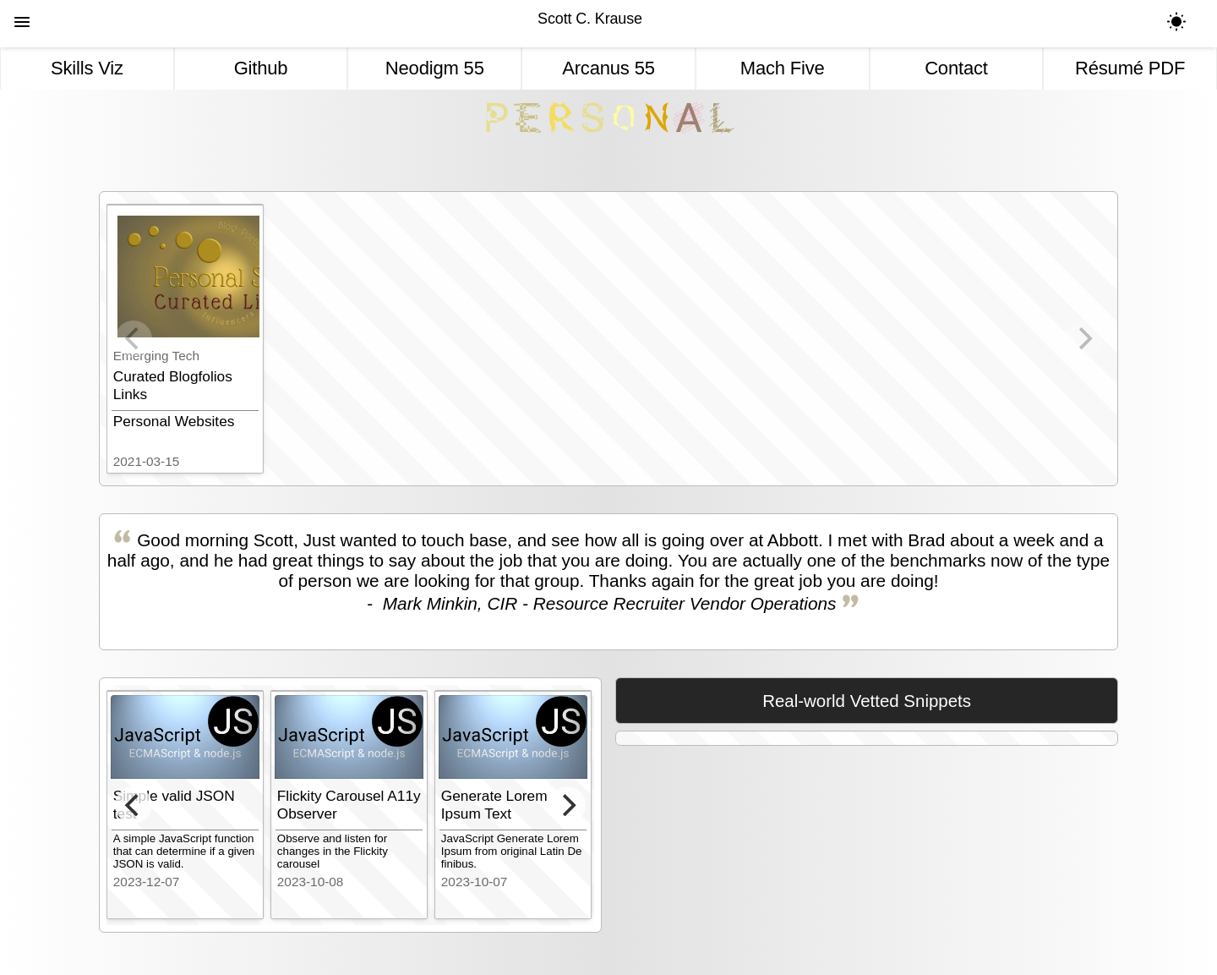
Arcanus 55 (608, 68)
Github (261, 68)
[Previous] (133, 805)
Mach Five (782, 68)
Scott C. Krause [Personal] (590, 18)
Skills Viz (87, 68)
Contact (956, 68)
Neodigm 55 (434, 68)
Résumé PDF (1130, 68)
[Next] (567, 805)
